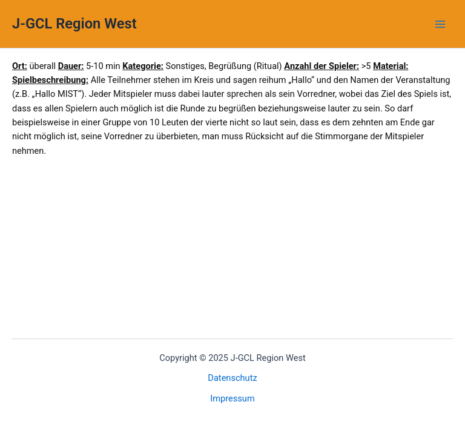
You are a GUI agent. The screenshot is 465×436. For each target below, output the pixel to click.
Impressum (232, 398)
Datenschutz (232, 377)
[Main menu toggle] (440, 24)
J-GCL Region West (74, 23)
